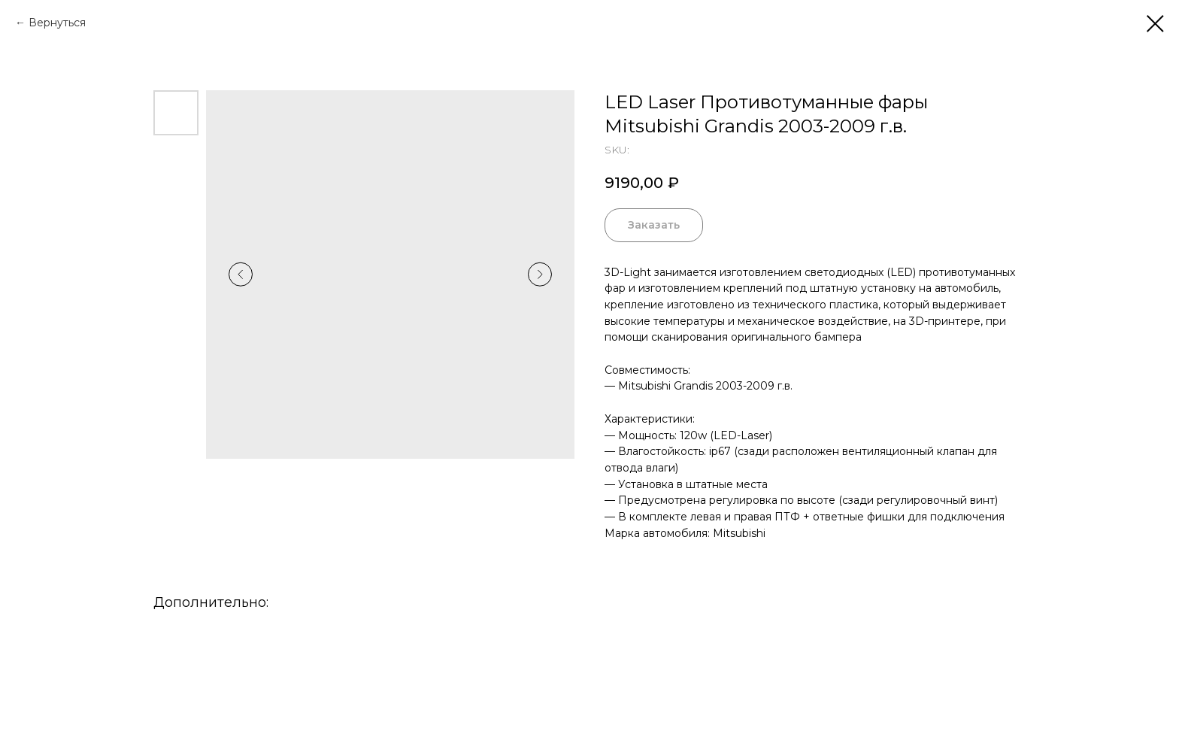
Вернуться (57, 22)
